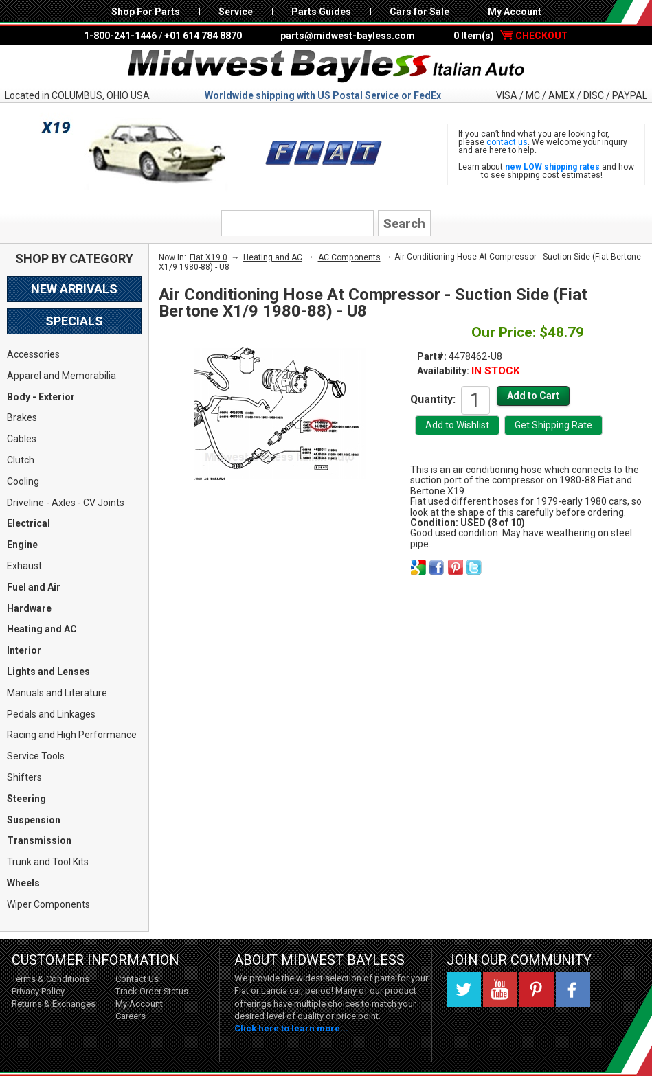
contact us (507, 142)
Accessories (33, 354)
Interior (24, 650)
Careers (130, 1016)
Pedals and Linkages (51, 714)
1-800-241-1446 (120, 35)
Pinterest (536, 989)
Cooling (23, 481)
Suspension (33, 819)
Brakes (22, 417)
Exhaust (24, 565)
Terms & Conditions (50, 979)
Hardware (29, 608)
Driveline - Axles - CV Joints (65, 502)
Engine (22, 544)
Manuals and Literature (57, 692)
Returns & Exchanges (53, 1003)
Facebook (573, 989)
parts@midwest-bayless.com (347, 35)
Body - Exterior (41, 396)
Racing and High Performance (72, 734)
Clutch (20, 460)
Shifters (24, 777)
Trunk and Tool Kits (48, 861)
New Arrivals (74, 289)
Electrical (28, 523)
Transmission (39, 840)
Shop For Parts (145, 11)
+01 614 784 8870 (203, 35)
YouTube (500, 989)
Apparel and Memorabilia (61, 375)
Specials (74, 321)
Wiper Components (48, 904)
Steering (26, 798)
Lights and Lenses (48, 671)
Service (235, 11)
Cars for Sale (419, 11)
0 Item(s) (510, 35)
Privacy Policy (38, 991)
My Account (514, 11)
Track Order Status (151, 991)
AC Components (349, 257)
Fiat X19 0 (208, 257)
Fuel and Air (33, 587)
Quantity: (433, 399)
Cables (21, 438)
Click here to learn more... (291, 1028)
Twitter (464, 989)
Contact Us (137, 979)
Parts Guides (321, 11)
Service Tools (36, 756)
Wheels (23, 883)
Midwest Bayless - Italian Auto (326, 66)
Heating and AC (42, 628)
